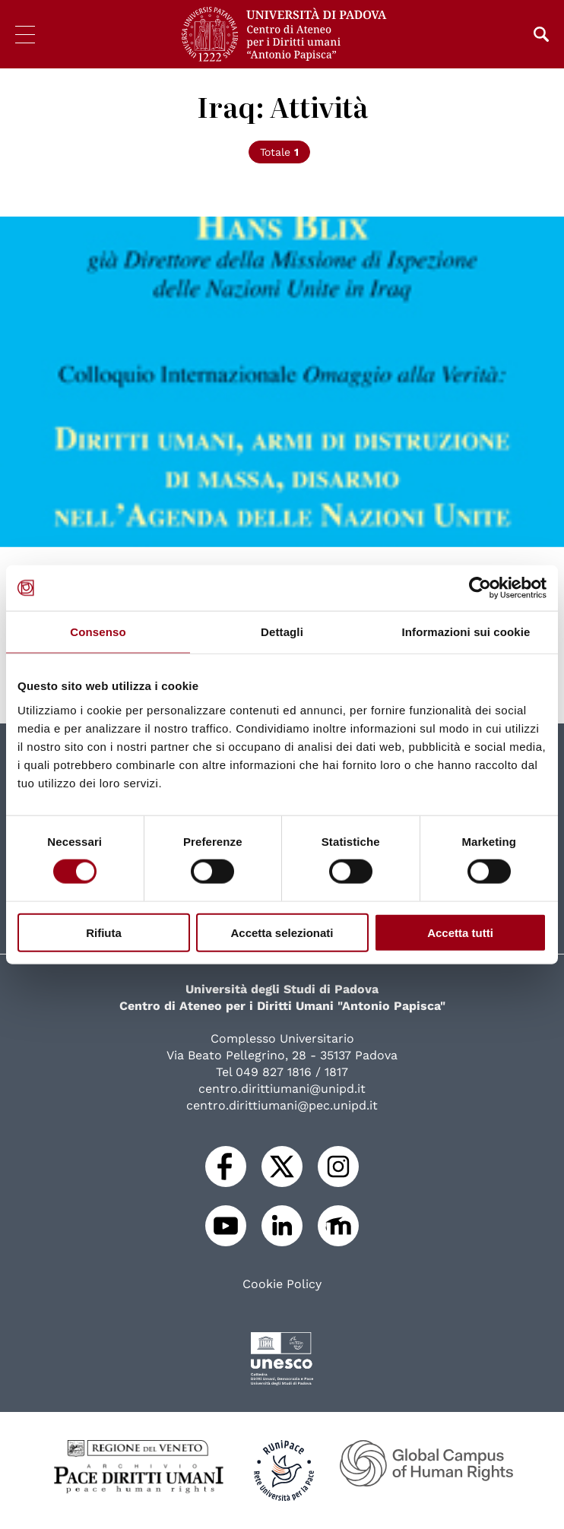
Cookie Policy (282, 1284)
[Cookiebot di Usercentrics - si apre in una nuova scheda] (480, 588)
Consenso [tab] (97, 631)
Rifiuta (104, 932)
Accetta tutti (460, 932)
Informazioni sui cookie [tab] (466, 631)
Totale (279, 152)
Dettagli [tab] (282, 631)
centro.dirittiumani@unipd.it (282, 1088)
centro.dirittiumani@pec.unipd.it (282, 1105)
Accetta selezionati (281, 932)
